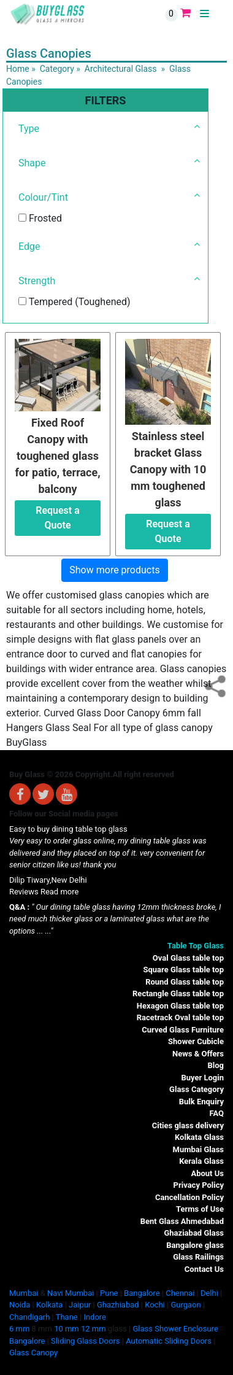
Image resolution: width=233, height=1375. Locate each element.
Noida (19, 1304)
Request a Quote (58, 518)
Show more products (114, 570)
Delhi (209, 1293)
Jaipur (80, 1304)
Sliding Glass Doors (85, 1341)
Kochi (155, 1304)
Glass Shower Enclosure (175, 1328)
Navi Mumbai (70, 1293)
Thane (67, 1317)
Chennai (180, 1293)
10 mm (66, 1328)
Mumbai (23, 1293)
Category (57, 69)
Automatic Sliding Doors (169, 1341)
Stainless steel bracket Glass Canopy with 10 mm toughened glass (168, 469)
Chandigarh (29, 1317)
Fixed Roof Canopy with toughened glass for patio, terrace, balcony (57, 455)
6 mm (19, 1328)
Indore (94, 1317)
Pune (109, 1293)
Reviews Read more (43, 891)
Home (17, 69)
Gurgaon (185, 1304)
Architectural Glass (121, 69)
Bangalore (141, 1293)
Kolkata (49, 1304)
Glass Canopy (33, 1352)
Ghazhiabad (118, 1304)
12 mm (93, 1328)
